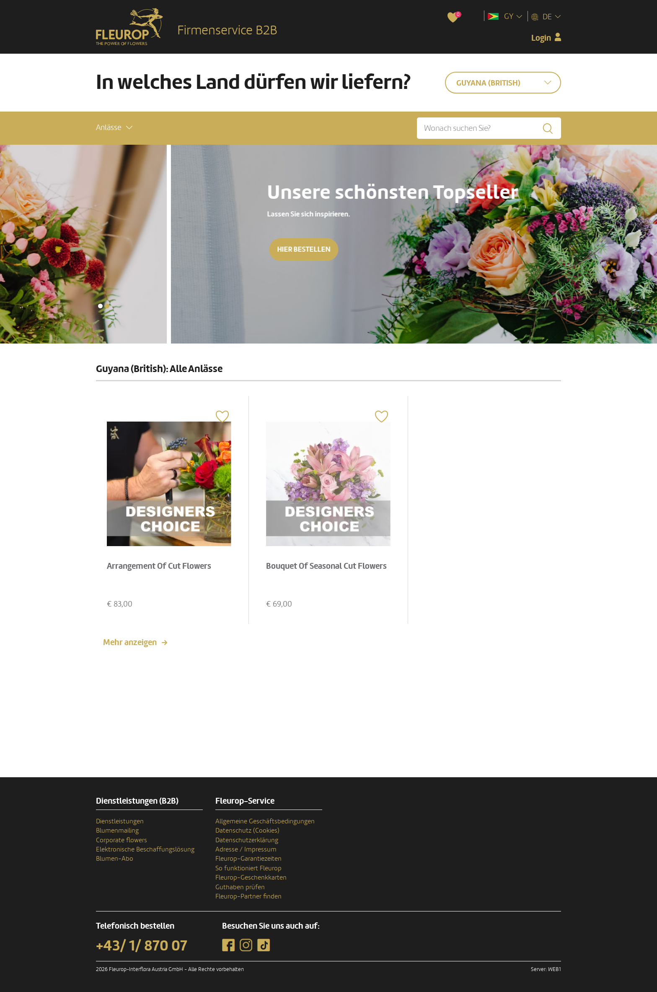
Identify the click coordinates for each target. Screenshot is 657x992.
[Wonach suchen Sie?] (489, 128)
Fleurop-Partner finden (248, 896)
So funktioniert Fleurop (248, 868)
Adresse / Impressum (246, 849)
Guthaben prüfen (240, 887)
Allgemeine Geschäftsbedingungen (265, 821)
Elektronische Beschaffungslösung (145, 849)
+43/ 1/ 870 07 (141, 946)
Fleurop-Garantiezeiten (248, 858)
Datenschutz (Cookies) (247, 830)
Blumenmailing (117, 830)
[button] (114, 127)
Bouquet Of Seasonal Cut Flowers (326, 566)
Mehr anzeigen (130, 643)
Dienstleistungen (120, 821)
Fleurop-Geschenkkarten (251, 877)
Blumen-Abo (114, 858)
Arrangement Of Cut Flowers (159, 566)
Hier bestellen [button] (565, 249)
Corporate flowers (121, 840)
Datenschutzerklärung (246, 840)
